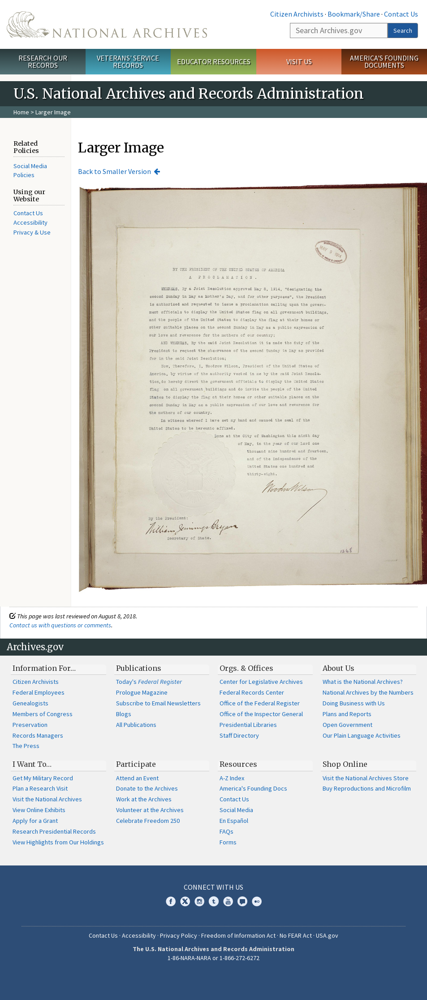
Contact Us (401, 13)
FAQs (226, 831)
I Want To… (32, 764)
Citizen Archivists (296, 13)
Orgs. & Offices (246, 668)
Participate (136, 764)
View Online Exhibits (39, 810)
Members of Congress (43, 714)
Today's (149, 682)
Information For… (44, 668)
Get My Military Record (43, 778)
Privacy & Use (32, 232)
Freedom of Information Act (238, 935)
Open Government (347, 725)
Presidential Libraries (248, 725)
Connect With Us (213, 887)
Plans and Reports (347, 714)
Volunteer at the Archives (150, 810)
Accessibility (30, 222)
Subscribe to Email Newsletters (158, 703)
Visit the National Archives (47, 799)
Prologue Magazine (142, 692)
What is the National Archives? (363, 682)
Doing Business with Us (354, 703)
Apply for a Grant (35, 821)
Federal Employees (39, 692)
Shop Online (345, 764)
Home (21, 112)
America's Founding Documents (384, 61)
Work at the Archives (144, 799)
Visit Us (299, 61)
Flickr (256, 901)
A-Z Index (232, 778)
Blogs (123, 714)
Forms (228, 842)
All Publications (136, 725)
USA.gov (327, 935)
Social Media (236, 810)
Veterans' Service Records (128, 61)
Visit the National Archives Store (366, 778)
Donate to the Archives (147, 788)
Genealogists (30, 703)
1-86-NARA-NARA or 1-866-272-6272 (213, 958)
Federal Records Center (252, 692)
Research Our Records (42, 61)
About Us (338, 668)
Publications (138, 668)
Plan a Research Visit (40, 788)
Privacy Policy (178, 935)
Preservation (30, 725)
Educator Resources (213, 61)
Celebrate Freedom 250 (148, 821)
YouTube (228, 901)
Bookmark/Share (354, 13)
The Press (26, 746)
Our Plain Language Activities (362, 735)
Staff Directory (239, 735)
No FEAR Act (296, 935)
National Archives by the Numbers (368, 692)
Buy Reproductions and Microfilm (367, 788)
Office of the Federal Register (260, 703)
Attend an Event (137, 778)
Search (402, 30)
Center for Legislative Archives (261, 682)
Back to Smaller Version (114, 171)
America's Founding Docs (253, 788)
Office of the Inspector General (261, 714)
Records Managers (38, 735)
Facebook (170, 901)
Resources (238, 764)
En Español (234, 821)
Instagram (199, 901)
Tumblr (213, 901)
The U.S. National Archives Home (107, 24)
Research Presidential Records (54, 831)
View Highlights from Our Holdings (58, 842)
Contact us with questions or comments (60, 625)
